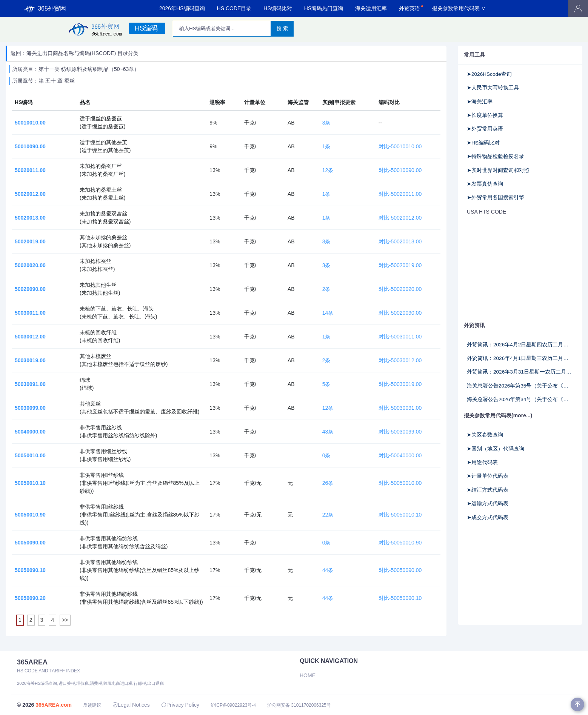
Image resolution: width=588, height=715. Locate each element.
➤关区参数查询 (485, 435)
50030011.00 (30, 313)
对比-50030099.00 (400, 432)
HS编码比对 (277, 8)
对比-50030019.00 (400, 384)
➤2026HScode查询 (489, 74)
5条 (326, 384)
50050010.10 (30, 483)
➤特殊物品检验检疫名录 (495, 156)
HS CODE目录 (234, 8)
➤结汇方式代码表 (487, 490)
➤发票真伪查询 (485, 184)
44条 (328, 570)
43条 (328, 432)
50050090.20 (30, 598)
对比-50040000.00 (400, 455)
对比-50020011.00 (400, 194)
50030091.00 (30, 384)
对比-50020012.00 (400, 218)
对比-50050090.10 (400, 598)
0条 (326, 455)
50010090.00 (30, 146)
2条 (326, 289)
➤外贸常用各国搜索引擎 (495, 197)
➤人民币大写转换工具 (493, 88)
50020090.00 (30, 289)
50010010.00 (30, 123)
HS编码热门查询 (323, 8)
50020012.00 (30, 194)
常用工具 (474, 55)
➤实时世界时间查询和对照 (498, 170)
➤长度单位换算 (485, 115)
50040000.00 (30, 432)
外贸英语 (409, 8)
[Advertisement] (520, 269)
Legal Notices (131, 705)
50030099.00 (30, 408)
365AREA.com (53, 705)
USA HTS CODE (486, 212)
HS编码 (146, 28)
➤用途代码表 (482, 462)
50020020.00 (30, 265)
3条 (326, 123)
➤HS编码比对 (483, 143)
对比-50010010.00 (400, 146)
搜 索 (282, 28)
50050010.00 (30, 455)
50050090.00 (30, 543)
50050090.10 (30, 570)
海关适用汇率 (371, 8)
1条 (326, 146)
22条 (328, 515)
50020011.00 (30, 170)
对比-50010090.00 (400, 170)
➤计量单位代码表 (487, 476)
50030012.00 (30, 337)
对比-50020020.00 (400, 289)
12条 (328, 170)
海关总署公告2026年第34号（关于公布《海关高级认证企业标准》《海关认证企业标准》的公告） (520, 399)
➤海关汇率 (480, 102)
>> (65, 620)
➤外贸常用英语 (485, 129)
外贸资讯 (474, 325)
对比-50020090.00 (400, 313)
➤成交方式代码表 (487, 517)
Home (308, 675)
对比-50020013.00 (400, 241)
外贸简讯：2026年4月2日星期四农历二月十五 (520, 345)
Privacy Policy (180, 705)
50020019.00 (30, 241)
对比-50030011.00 (400, 337)
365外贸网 (45, 8)
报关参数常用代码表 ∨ (459, 8)
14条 (328, 313)
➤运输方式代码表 (487, 503)
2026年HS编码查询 (182, 8)
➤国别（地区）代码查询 (495, 449)
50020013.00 (30, 218)
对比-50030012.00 (400, 360)
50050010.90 (30, 515)
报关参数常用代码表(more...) (498, 415)
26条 (328, 483)
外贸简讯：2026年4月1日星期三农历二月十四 (520, 358)
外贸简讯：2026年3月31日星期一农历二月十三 (520, 372)
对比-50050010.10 (400, 515)
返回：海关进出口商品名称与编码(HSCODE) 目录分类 (75, 53)
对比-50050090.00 (400, 570)
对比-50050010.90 (400, 543)
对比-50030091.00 (400, 408)
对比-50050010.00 (400, 483)
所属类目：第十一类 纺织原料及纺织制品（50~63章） (75, 69)
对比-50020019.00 (400, 265)
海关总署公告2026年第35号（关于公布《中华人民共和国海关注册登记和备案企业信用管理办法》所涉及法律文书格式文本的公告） (520, 386)
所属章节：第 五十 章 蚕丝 (43, 81)
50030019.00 (30, 360)
